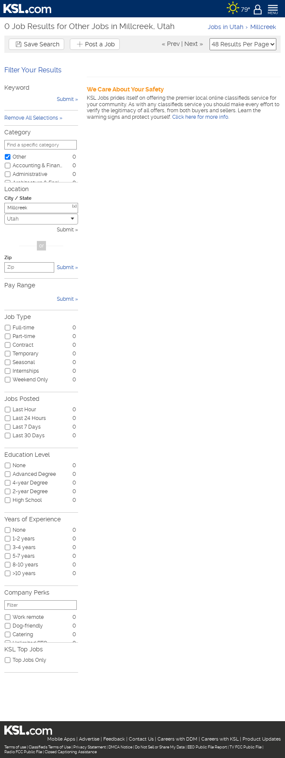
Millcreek (263, 26)
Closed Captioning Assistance (71, 752)
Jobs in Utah (225, 26)
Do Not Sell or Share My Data (160, 747)
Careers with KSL (220, 739)
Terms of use (15, 747)
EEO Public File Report (207, 747)
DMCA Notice (120, 747)
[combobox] (41, 219)
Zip (8, 257)
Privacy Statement (89, 747)
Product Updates (261, 739)
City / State (18, 198)
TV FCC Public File (245, 747)
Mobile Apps (61, 739)
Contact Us (141, 739)
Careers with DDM (177, 739)
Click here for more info (200, 117)
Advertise (89, 739)
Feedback (114, 739)
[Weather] (238, 8)
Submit (65, 230)
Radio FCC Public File (23, 752)
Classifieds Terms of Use (50, 747)
